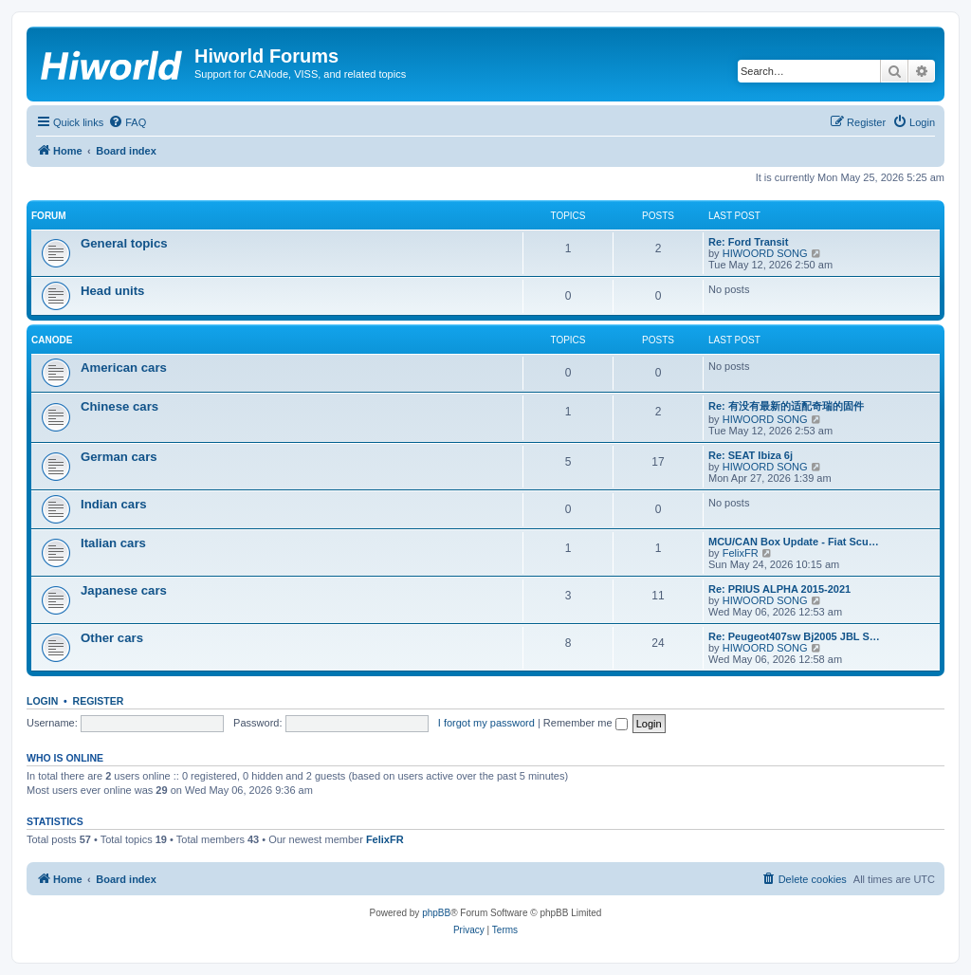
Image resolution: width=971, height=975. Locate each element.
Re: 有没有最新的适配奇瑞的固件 (786, 406)
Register (98, 701)
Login (42, 701)
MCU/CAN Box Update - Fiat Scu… (793, 541)
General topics (124, 243)
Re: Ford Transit (748, 242)
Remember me (585, 722)
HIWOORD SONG (765, 253)
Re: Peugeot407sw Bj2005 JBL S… (794, 636)
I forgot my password (486, 722)
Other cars (112, 638)
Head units (112, 291)
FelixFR (741, 553)
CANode (51, 340)
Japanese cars (124, 590)
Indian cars (114, 504)
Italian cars (113, 543)
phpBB (436, 913)
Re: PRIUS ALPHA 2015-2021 (779, 589)
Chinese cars (119, 406)
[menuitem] (127, 122)
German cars (119, 457)
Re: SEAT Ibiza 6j (750, 455)
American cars (124, 367)
